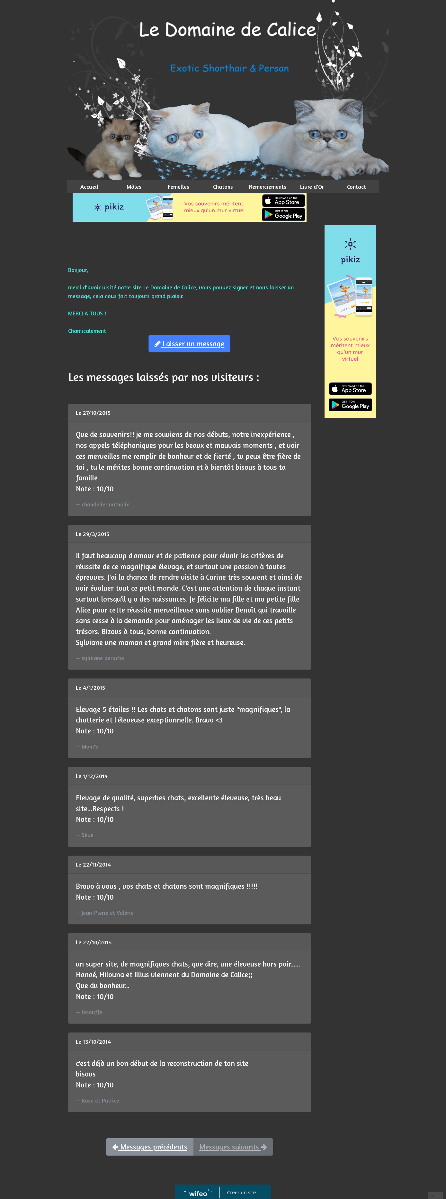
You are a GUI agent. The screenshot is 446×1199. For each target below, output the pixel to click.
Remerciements (267, 186)
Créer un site (241, 1192)
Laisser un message (189, 343)
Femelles (178, 186)
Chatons (223, 186)
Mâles (134, 186)
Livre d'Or (312, 186)
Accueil (89, 186)
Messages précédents (149, 1146)
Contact (356, 186)
